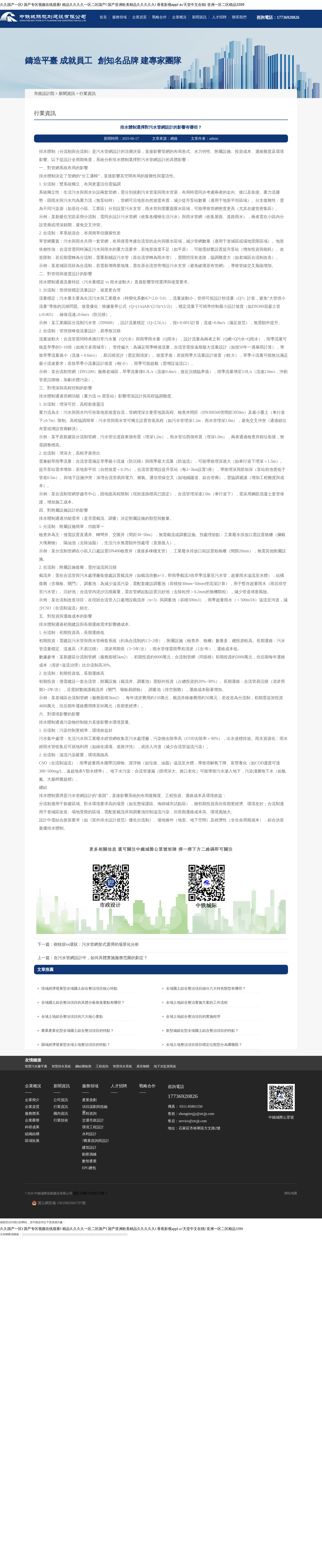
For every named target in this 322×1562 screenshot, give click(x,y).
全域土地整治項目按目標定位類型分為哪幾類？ (204, 1044)
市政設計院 (44, 93)
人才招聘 (219, 17)
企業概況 (179, 17)
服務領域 (119, 17)
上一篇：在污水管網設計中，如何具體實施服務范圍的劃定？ (92, 957)
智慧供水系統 (122, 1066)
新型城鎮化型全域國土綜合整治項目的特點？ (202, 1030)
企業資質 (139, 17)
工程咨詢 (102, 1066)
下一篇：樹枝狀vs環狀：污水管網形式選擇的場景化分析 (88, 944)
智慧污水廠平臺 (36, 1066)
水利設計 (89, 1134)
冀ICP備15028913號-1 (90, 1193)
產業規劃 (89, 1100)
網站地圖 (290, 1193)
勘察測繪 (89, 1154)
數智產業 (89, 1161)
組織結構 (32, 1134)
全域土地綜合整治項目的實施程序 (193, 1016)
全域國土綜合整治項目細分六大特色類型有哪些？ (206, 988)
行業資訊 (87, 93)
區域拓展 (32, 1140)
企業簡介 (32, 1100)
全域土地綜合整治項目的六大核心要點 (72, 1016)
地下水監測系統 (165, 1066)
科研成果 (32, 1127)
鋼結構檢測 (83, 1066)
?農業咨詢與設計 (95, 1140)
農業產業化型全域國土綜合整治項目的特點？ (77, 1030)
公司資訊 (61, 1100)
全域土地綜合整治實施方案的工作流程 (197, 1002)
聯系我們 (239, 17)
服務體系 (32, 1113)
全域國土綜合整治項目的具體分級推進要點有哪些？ (83, 1002)
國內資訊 (61, 1113)
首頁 (103, 17)
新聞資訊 (199, 17)
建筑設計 (89, 1147)
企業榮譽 (32, 1120)
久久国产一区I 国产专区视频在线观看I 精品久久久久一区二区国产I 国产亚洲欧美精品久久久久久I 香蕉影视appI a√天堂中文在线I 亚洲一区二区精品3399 (122, 5)
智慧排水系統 (61, 1066)
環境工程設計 (93, 1127)
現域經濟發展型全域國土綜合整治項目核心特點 (79, 988)
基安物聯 (143, 1066)
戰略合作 (159, 17)
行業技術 (61, 1120)
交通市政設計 (93, 1120)
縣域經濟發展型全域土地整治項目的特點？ (75, 1044)
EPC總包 (89, 1168)
